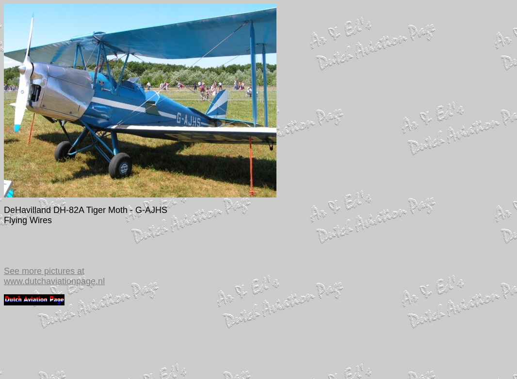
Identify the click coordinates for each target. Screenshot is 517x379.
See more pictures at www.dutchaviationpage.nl (54, 276)
